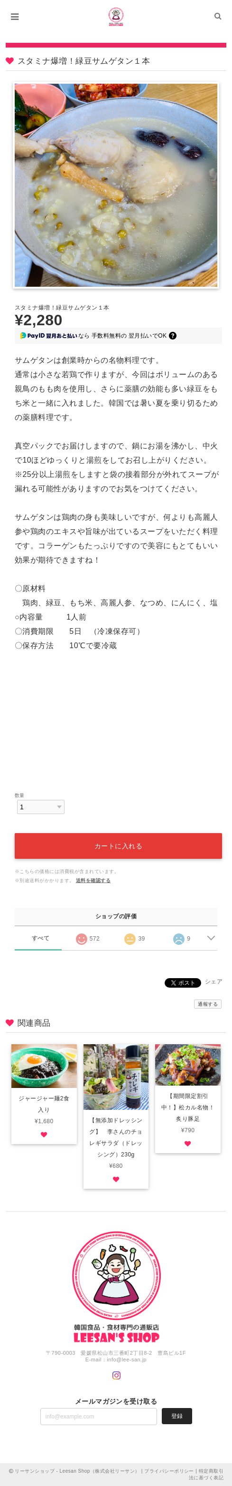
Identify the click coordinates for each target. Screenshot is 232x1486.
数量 (20, 795)
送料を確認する (93, 880)
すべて (40, 938)
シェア (214, 981)
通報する (208, 1004)
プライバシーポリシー (169, 1471)
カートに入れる (118, 846)
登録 (177, 1416)
